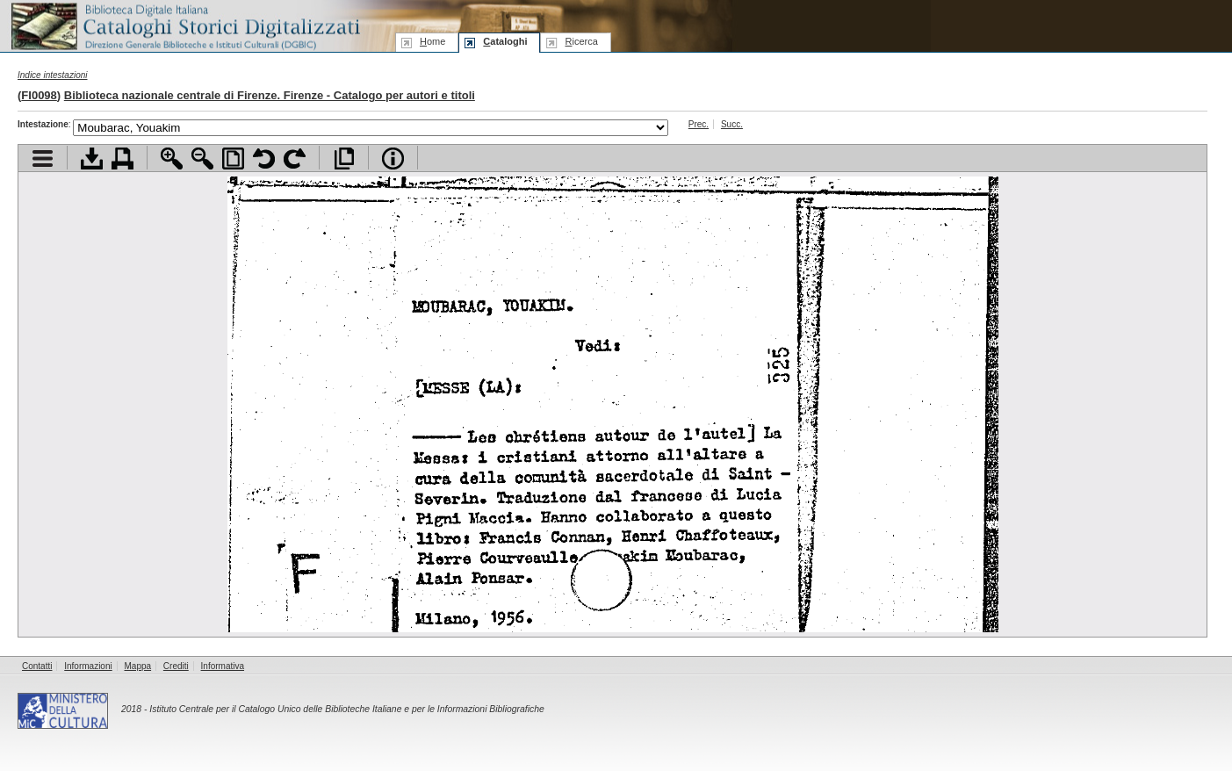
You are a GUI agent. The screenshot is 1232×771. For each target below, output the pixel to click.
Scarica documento (92, 158)
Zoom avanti (172, 158)
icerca (581, 41)
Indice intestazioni (53, 75)
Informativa (222, 666)
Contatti (37, 666)
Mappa (138, 666)
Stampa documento (122, 158)
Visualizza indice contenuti (43, 158)
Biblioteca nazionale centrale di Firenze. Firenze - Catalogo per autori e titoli (269, 95)
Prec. (698, 124)
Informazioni (88, 666)
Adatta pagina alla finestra (233, 158)
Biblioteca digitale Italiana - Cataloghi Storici (184, 25)
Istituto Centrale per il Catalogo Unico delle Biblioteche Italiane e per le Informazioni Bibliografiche (346, 709)
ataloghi (505, 41)
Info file (393, 158)
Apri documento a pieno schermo (344, 158)
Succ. (732, 124)
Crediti (176, 666)
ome (432, 41)
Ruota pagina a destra (295, 158)
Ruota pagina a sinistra (264, 158)
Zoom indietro (202, 158)
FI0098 (38, 95)
